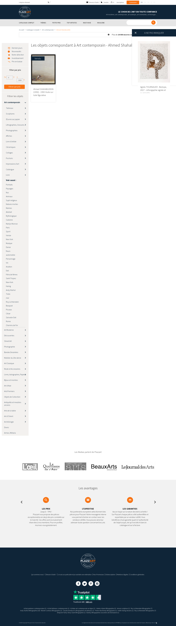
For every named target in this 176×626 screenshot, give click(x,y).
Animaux (9, 196)
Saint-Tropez (11, 278)
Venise (8, 235)
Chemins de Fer (12, 325)
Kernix (154, 623)
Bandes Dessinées (11, 352)
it (151, 2)
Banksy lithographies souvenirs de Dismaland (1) (102, 612)
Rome (8, 321)
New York (9, 239)
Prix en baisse (17, 61)
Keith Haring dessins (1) (126, 610)
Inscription (120, 2)
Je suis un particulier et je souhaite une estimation (75, 574)
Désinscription (110, 574)
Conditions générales (137, 574)
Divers (6, 427)
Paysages (9, 188)
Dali (7, 270)
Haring (8, 286)
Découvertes (9, 335)
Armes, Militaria (10, 433)
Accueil (21, 30)
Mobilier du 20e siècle (12, 358)
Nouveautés (16, 51)
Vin (7, 263)
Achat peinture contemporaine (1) (35, 608)
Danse (8, 247)
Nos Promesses (98, 574)
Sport (8, 231)
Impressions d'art (12, 164)
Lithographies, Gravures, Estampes (17, 125)
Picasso (9, 309)
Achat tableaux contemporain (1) (58, 608)
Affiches (9, 136)
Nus (7, 192)
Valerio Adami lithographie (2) (106, 608)
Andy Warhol (11, 290)
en (145, 2)
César (8, 313)
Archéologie (9, 422)
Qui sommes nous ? (38, 574)
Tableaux (9, 108)
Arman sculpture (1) (123, 608)
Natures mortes (12, 204)
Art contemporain (48, 30)
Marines (9, 208)
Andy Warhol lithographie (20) (30, 610)
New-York (9, 282)
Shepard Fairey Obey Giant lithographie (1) (71, 612)
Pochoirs (9, 158)
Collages (9, 152)
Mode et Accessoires (12, 369)
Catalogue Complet (32, 30)
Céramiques (10, 147)
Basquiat (9, 305)
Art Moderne (9, 330)
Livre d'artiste (11, 141)
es (154, 2)
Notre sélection (18, 54)
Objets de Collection (12, 397)
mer (7, 298)
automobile (10, 255)
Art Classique (9, 363)
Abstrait (9, 212)
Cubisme (9, 220)
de (148, 2)
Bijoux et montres (11, 380)
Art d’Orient (8, 416)
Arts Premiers (9, 391)
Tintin (8, 294)
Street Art (8, 341)
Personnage (10, 259)
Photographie (9, 346)
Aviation (9, 266)
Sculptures (10, 113)
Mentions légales (122, 574)
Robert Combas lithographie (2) (51, 610)
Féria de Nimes (11, 274)
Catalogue (10, 169)
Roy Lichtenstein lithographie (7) (141, 608)
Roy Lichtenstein (12, 302)
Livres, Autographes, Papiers (15, 374)
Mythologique (11, 216)
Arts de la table (10, 410)
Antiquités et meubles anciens (12, 403)
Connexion (133, 2)
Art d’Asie (7, 385)
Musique (9, 243)
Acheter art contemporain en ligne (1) (82, 608)
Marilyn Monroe (12, 224)
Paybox (143, 623)
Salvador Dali (11, 317)
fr (141, 2)
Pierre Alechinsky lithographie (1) (106, 610)
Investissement (17, 58)
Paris (8, 227)
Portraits (9, 184)
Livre (8, 175)
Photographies (11, 130)
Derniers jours (17, 48)
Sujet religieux (11, 200)
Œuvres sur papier (13, 119)
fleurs (8, 251)
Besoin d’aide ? (51, 574)
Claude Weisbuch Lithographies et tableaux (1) (78, 610)
